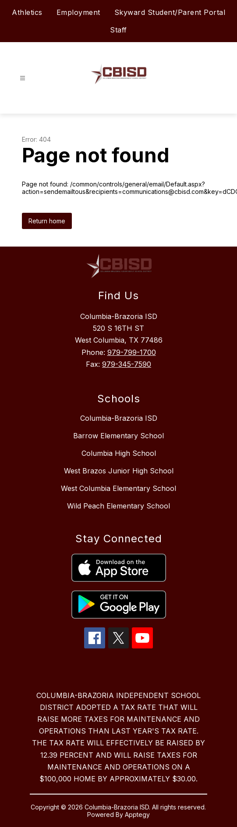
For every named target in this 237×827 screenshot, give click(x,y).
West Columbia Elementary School (118, 488)
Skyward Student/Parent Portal (170, 12)
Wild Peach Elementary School (118, 505)
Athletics (27, 12)
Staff (118, 29)
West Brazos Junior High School (118, 470)
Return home (46, 221)
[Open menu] (23, 78)
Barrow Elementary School (118, 435)
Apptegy (137, 814)
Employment (78, 12)
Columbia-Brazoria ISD (118, 418)
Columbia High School (118, 453)
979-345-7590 (126, 364)
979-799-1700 (131, 352)
